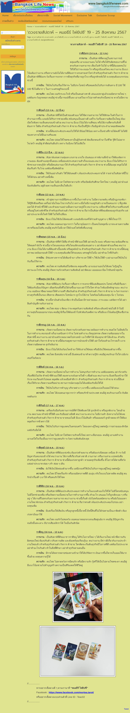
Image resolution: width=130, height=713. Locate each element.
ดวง (121, 37)
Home (29, 26)
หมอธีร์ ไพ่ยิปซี (113, 37)
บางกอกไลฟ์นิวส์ (33, 40)
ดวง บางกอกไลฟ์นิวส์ (72, 37)
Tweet (126, 709)
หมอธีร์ (97, 37)
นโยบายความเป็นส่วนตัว (16, 64)
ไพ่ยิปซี (104, 37)
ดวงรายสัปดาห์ (38, 37)
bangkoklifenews (47, 40)
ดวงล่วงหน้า (49, 37)
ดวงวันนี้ (85, 37)
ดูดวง (92, 37)
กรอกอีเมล (5, 44)
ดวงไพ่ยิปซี (59, 37)
